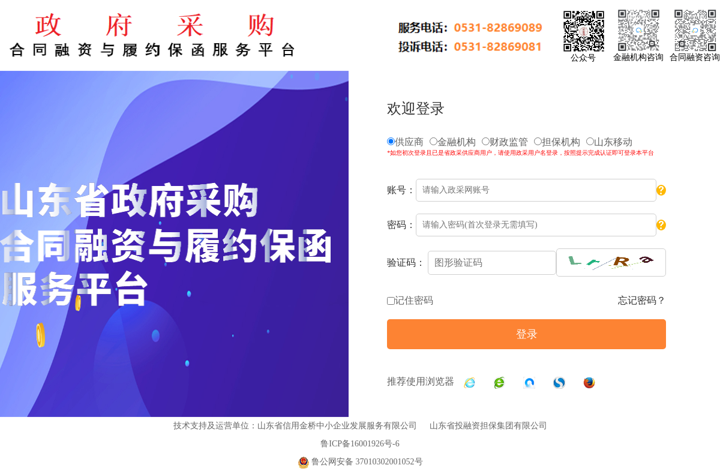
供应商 (405, 142)
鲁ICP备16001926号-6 (359, 443)
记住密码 (414, 300)
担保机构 (557, 142)
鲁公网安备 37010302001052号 (360, 461)
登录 (527, 334)
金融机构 (453, 142)
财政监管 (505, 142)
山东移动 (609, 142)
